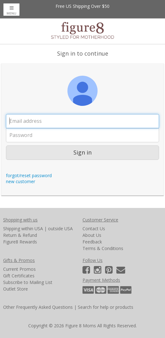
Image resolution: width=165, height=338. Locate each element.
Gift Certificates (19, 276)
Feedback (92, 242)
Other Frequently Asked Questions (38, 307)
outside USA (60, 229)
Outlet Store (15, 289)
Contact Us (93, 229)
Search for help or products (105, 307)
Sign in (82, 152)
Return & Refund (20, 235)
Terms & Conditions (102, 248)
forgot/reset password (29, 175)
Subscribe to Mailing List (27, 282)
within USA (32, 229)
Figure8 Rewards (20, 242)
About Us (91, 235)
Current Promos (19, 269)
